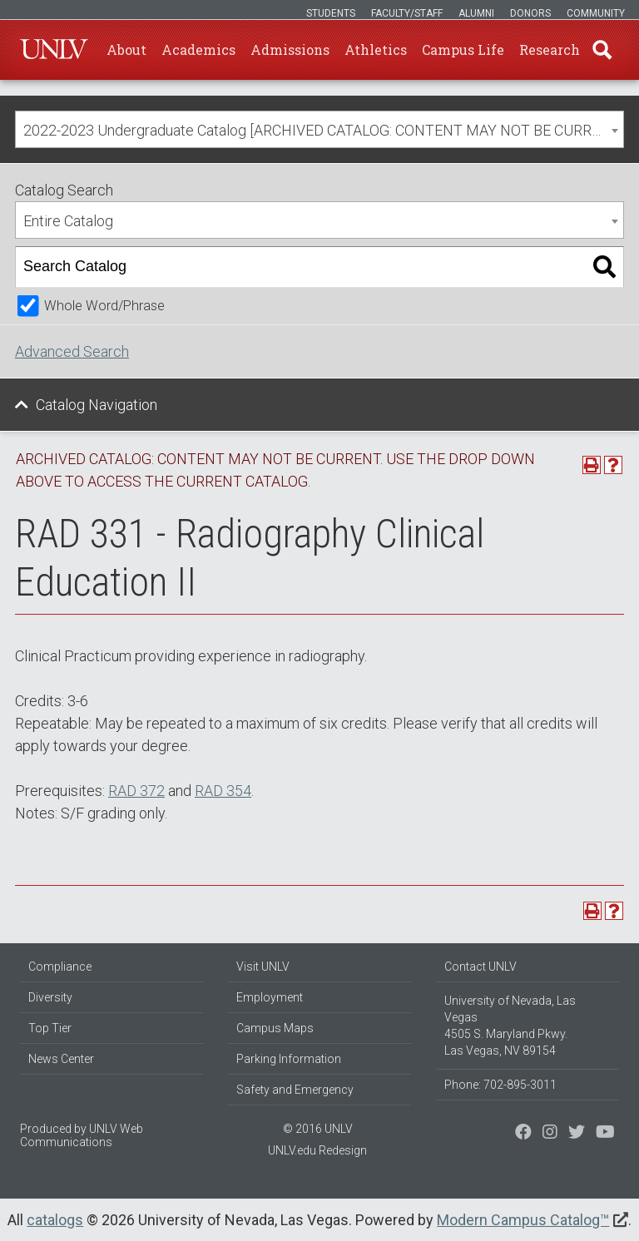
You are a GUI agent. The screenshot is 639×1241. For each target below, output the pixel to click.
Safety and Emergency (295, 1089)
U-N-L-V (54, 50)
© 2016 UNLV (318, 1128)
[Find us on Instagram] (576, 1133)
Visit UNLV (263, 966)
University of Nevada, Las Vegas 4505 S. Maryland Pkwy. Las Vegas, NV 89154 (510, 1025)
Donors (530, 13)
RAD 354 (223, 790)
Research (549, 49)
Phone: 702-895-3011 (500, 1084)
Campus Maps (275, 1028)
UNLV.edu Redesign (317, 1150)
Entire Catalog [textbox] (68, 221)
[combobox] (319, 129)
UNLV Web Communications (81, 1135)
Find (602, 50)
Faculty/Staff (407, 13)
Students (330, 13)
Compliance (60, 966)
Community (596, 13)
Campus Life (463, 49)
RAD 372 (136, 790)
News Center (61, 1058)
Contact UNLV (480, 966)
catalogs (55, 1220)
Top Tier (50, 1028)
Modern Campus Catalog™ (523, 1220)
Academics (198, 49)
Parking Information (288, 1058)
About (126, 49)
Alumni (476, 13)
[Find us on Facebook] (523, 1133)
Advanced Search (72, 351)
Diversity (50, 997)
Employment (269, 997)
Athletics (375, 49)
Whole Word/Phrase (104, 306)
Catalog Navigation (96, 404)
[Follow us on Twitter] (550, 1133)
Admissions (289, 49)
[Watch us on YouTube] (605, 1133)
